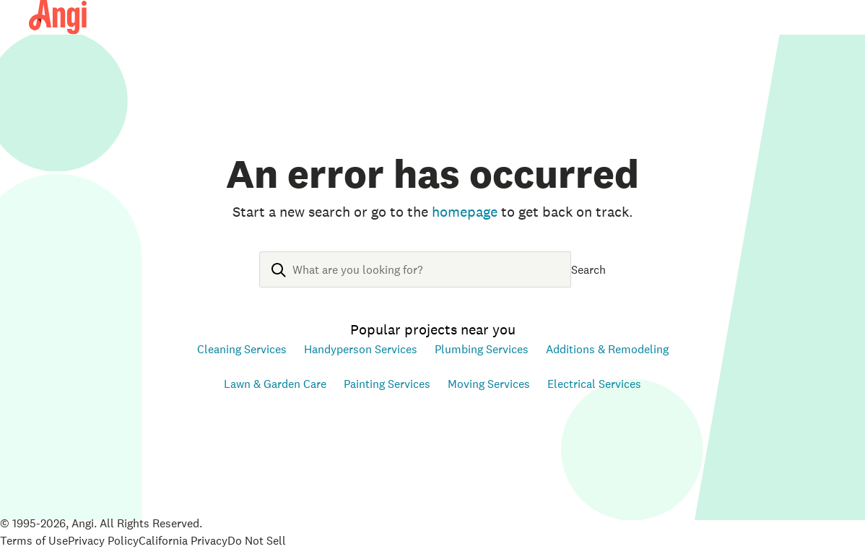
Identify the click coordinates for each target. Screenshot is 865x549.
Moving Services (489, 383)
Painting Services (387, 383)
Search (588, 269)
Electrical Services (594, 383)
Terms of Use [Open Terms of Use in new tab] (34, 540)
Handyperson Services (360, 349)
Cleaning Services (242, 349)
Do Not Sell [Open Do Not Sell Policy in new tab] (256, 540)
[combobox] (415, 281)
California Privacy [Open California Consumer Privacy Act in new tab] (183, 540)
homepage (464, 211)
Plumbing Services (482, 349)
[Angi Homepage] (57, 17)
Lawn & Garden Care (275, 383)
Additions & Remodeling (607, 349)
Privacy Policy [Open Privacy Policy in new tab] (103, 540)
